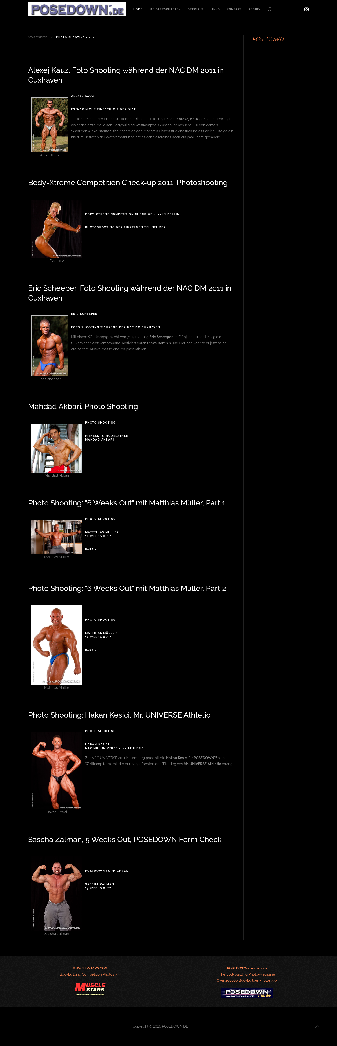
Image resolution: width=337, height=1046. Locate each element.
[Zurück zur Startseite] (77, 9)
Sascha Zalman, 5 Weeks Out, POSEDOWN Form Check (125, 839)
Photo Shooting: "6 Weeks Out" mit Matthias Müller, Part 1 (126, 502)
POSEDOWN (268, 39)
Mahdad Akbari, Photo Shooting (83, 406)
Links (215, 9)
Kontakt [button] (234, 9)
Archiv (254, 9)
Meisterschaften (165, 9)
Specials (195, 9)
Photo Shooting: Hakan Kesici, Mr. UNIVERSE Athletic (119, 715)
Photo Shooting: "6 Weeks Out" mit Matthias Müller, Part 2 (127, 588)
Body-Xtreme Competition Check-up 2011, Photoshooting (128, 182)
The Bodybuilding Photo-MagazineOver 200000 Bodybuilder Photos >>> (247, 974)
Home (138, 9)
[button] (269, 9)
